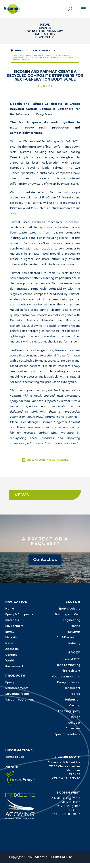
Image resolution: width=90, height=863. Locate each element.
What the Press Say (45, 31)
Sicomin (41, 857)
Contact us (45, 559)
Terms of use (61, 857)
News (45, 25)
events (45, 28)
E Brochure (45, 37)
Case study (45, 34)
